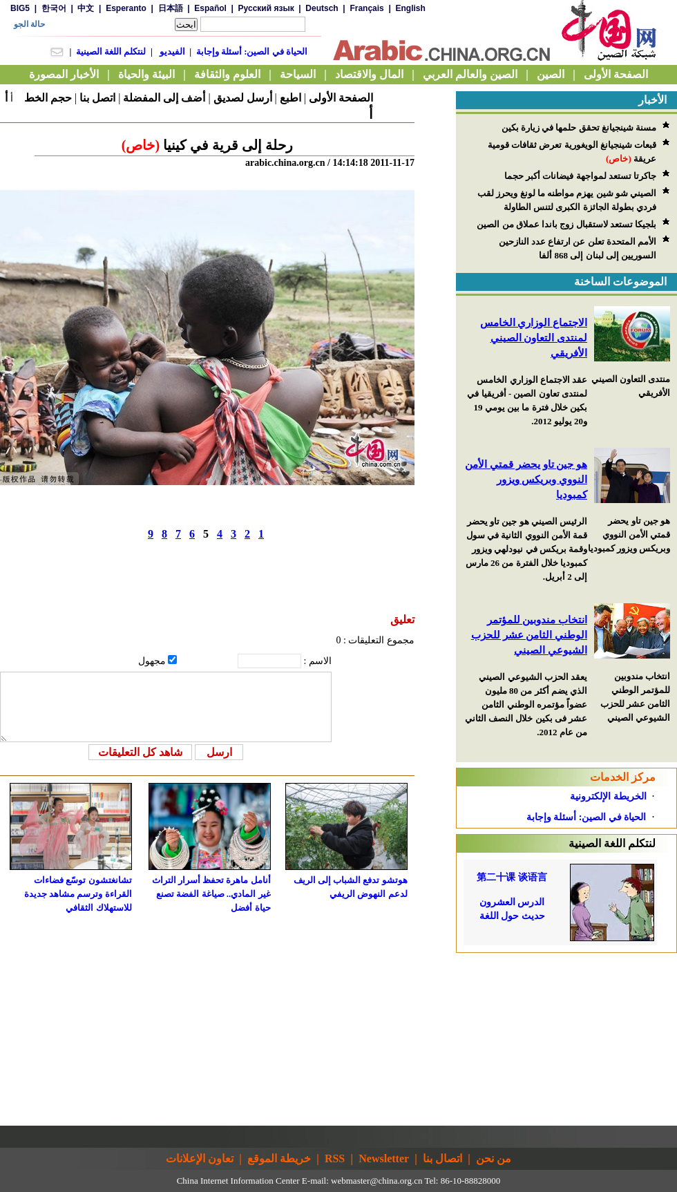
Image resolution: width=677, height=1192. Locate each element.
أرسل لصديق (242, 98)
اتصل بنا (97, 98)
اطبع (290, 98)
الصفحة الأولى (341, 98)
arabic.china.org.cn (285, 163)
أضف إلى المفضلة (164, 98)
